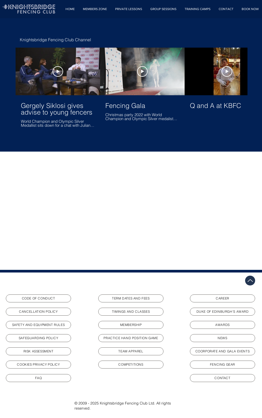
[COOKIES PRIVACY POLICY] (38, 365)
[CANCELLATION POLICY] (38, 312)
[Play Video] (58, 71)
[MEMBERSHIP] (130, 325)
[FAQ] (38, 378)
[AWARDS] (222, 325)
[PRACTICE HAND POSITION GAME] (130, 338)
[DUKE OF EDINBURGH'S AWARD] (222, 312)
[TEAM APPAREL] (130, 351)
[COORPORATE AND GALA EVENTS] (222, 351)
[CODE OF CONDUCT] (38, 298)
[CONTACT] (222, 378)
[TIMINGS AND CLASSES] (130, 312)
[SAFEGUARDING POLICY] (38, 338)
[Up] (250, 280)
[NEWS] (222, 338)
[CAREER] (222, 298)
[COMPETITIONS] (130, 365)
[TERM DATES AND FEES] (130, 298)
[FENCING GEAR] (222, 365)
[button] (95, 9)
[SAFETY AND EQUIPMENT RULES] (38, 325)
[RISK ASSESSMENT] (38, 351)
